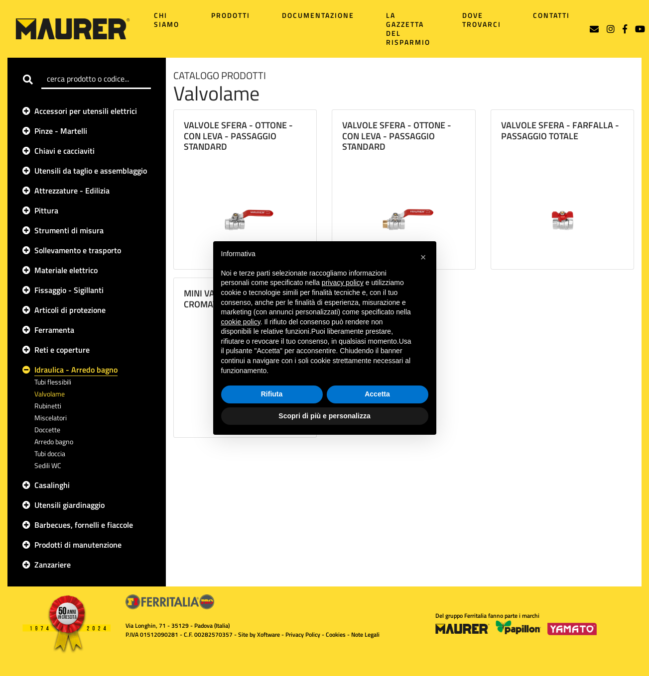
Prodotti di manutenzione (78, 545)
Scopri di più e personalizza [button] (324, 416)
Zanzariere (52, 565)
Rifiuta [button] (272, 394)
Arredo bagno (53, 441)
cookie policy (240, 322)
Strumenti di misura (69, 230)
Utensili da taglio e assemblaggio (90, 171)
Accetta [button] (377, 394)
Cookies (336, 634)
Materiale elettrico (66, 270)
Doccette (47, 429)
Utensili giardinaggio (69, 505)
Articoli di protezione (70, 310)
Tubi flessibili (52, 382)
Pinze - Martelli (60, 131)
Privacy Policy (302, 634)
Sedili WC (47, 465)
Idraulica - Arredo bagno (76, 370)
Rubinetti (47, 405)
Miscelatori (50, 417)
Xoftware (268, 634)
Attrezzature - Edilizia (72, 190)
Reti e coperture (62, 350)
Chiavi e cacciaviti (64, 151)
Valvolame (49, 393)
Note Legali (365, 634)
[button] (423, 257)
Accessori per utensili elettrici (85, 111)
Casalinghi (52, 485)
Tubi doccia (49, 453)
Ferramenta (54, 330)
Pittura (46, 210)
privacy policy (343, 283)
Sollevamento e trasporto (77, 250)
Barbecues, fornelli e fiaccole (83, 525)
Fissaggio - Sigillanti (69, 290)
